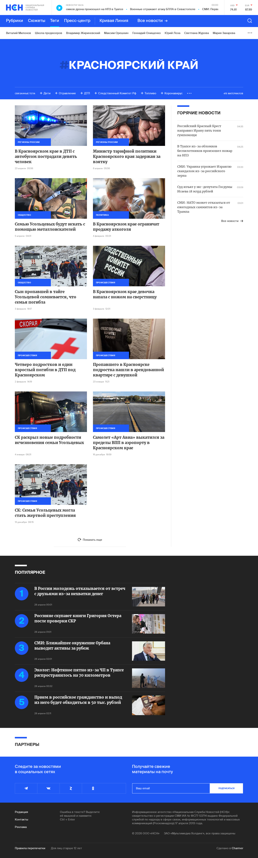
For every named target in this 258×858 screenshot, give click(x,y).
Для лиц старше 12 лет (66, 848)
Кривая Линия (114, 20)
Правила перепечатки (30, 848)
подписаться (226, 788)
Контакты (21, 819)
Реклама (21, 827)
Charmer (237, 848)
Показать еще (92, 540)
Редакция (21, 812)
